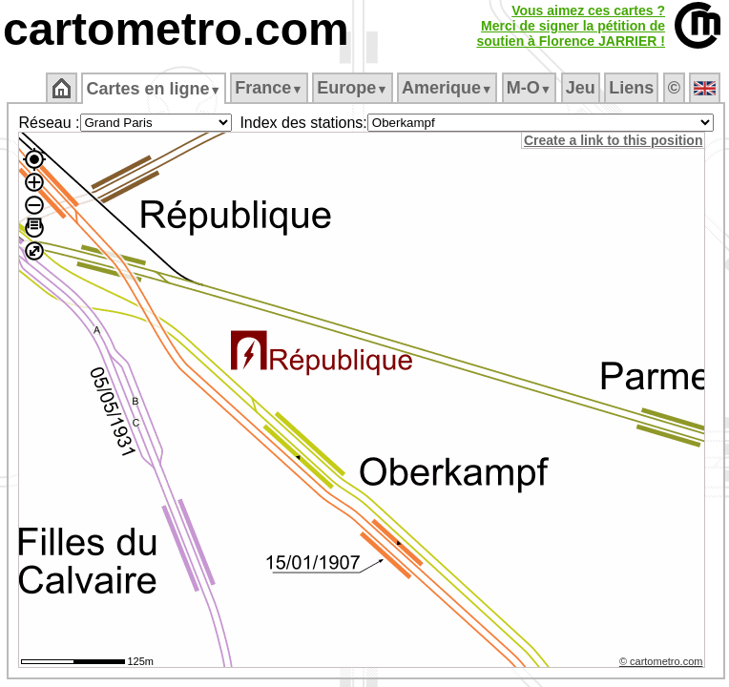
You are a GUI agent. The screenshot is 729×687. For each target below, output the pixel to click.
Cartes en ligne (153, 88)
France (268, 87)
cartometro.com (176, 29)
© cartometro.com (661, 661)
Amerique (447, 87)
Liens (631, 87)
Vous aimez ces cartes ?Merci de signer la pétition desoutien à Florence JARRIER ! (570, 26)
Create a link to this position (613, 140)
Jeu (580, 87)
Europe (352, 87)
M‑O (529, 87)
